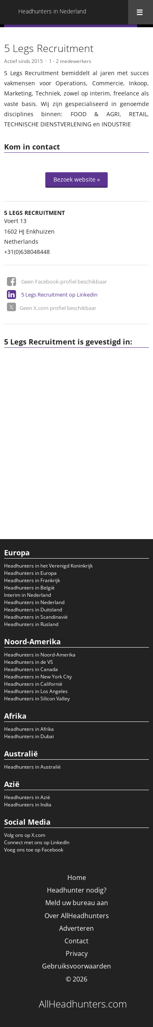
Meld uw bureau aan (76, 902)
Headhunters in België (29, 587)
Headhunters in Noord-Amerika (39, 654)
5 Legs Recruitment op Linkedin (59, 294)
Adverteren (76, 928)
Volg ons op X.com (24, 835)
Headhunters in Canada (31, 669)
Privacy (77, 953)
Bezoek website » (76, 179)
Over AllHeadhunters (76, 915)
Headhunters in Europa (30, 573)
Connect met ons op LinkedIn (36, 842)
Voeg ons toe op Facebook (33, 849)
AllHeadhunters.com (83, 1004)
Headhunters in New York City (38, 676)
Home (76, 877)
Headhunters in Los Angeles (36, 691)
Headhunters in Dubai (29, 736)
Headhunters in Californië (33, 683)
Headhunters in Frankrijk (32, 580)
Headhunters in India (27, 804)
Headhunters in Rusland (31, 624)
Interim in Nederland (27, 595)
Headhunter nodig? (76, 890)
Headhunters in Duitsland (33, 609)
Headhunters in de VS (28, 662)
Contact (76, 940)
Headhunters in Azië (27, 797)
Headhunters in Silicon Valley (37, 698)
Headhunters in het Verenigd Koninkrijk (48, 565)
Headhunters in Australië (32, 766)
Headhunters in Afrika (29, 729)
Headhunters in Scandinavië (36, 616)
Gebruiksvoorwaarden (76, 966)
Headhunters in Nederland (34, 602)
